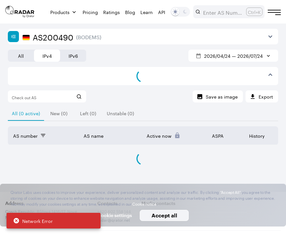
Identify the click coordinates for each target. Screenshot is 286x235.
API (161, 11)
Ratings (111, 11)
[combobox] (222, 11)
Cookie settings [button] (114, 215)
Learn (146, 11)
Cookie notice (144, 203)
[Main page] (20, 12)
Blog (130, 11)
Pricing (90, 11)
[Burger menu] (274, 12)
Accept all (164, 215)
